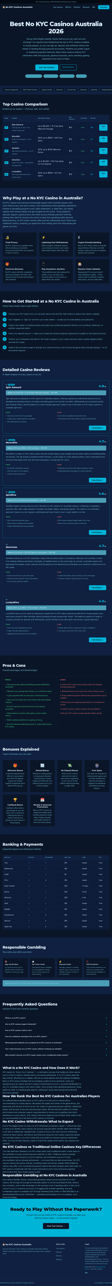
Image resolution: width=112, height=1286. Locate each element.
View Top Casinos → (56, 1226)
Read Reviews (68, 67)
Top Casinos (58, 7)
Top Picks (103, 7)
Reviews (77, 7)
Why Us (68, 7)
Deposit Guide (47, 90)
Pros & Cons (71, 90)
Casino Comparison (11, 90)
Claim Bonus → (98, 428)
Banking (94, 90)
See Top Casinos (46, 67)
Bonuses (86, 7)
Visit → (103, 127)
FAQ (93, 7)
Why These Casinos (30, 90)
